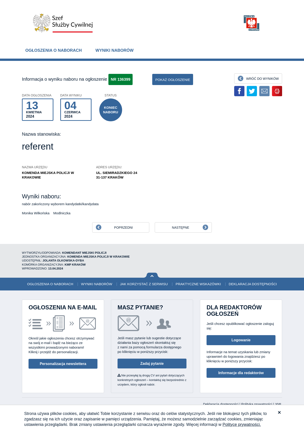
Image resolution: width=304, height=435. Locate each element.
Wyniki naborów (114, 50)
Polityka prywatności (257, 404)
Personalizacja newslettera (63, 364)
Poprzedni (123, 227)
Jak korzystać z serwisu (144, 284)
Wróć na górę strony (152, 275)
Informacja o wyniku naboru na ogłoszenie (64, 79)
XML (278, 404)
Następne (180, 227)
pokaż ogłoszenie (172, 80)
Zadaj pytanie (152, 363)
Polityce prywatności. (242, 424)
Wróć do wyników (262, 78)
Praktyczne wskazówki (198, 284)
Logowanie (241, 340)
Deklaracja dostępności (253, 284)
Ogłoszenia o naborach (53, 50)
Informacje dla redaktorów (241, 373)
